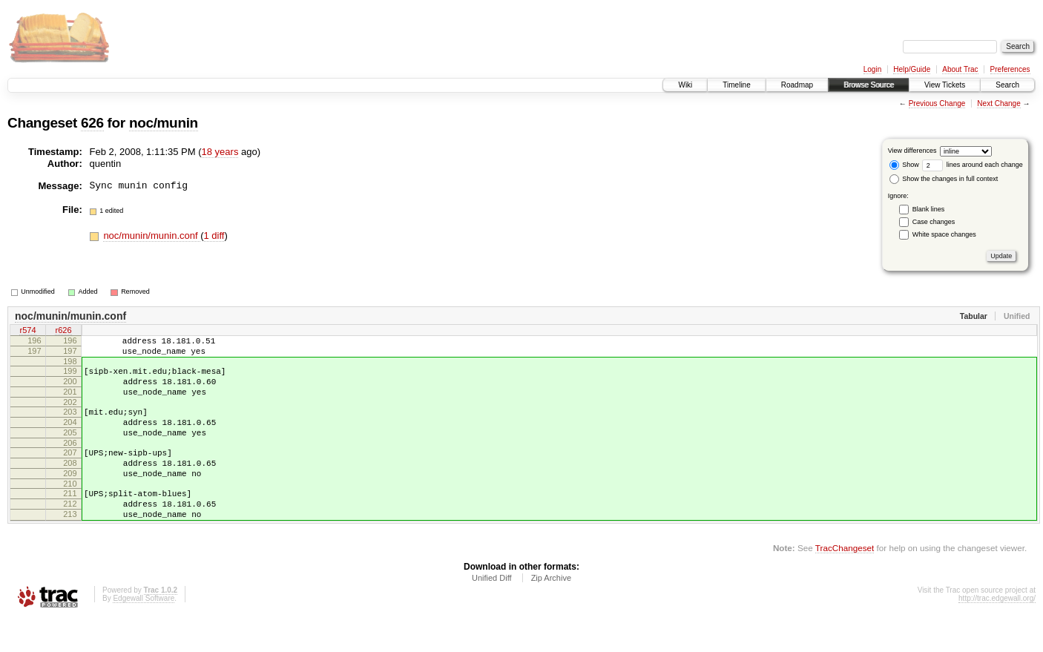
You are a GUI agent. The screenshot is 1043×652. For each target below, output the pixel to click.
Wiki (685, 85)
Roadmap (797, 85)
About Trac (960, 69)
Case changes (933, 221)
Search (1007, 85)
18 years (220, 151)
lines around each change (972, 164)
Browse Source (868, 85)
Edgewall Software (143, 632)
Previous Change (937, 103)
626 (92, 123)
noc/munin (163, 123)
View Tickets (944, 85)
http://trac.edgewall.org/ (997, 632)
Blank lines (928, 209)
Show (904, 164)
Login (872, 69)
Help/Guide (911, 69)
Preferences (1010, 69)
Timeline (736, 85)
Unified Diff (492, 611)
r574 (27, 331)
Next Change (998, 103)
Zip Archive (551, 611)
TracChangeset (844, 581)
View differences (912, 150)
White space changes (944, 234)
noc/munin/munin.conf (151, 235)
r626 (63, 331)
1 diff (214, 235)
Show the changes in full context (943, 178)
